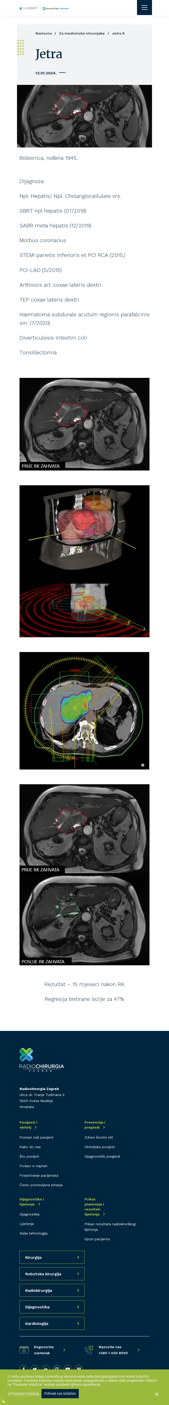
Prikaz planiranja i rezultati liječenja (94, 1206)
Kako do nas (30, 1147)
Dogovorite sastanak (44, 1350)
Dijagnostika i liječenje (32, 1201)
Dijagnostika (30, 1214)
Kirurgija (33, 1257)
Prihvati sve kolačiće (60, 1393)
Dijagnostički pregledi (102, 1156)
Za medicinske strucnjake (82, 33)
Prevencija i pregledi (94, 1124)
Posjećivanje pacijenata (39, 1175)
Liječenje (27, 1224)
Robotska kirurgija (43, 1274)
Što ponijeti (29, 1156)
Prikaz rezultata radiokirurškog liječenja (110, 1226)
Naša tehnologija (34, 1233)
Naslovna (44, 33)
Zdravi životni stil (98, 1137)
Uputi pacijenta (97, 1239)
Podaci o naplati (33, 1166)
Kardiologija (36, 1323)
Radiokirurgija (38, 1290)
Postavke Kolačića (24, 1393)
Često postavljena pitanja (41, 1185)
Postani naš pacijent (37, 1137)
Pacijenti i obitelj (28, 1124)
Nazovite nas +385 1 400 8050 (113, 1350)
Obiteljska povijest (99, 1147)
